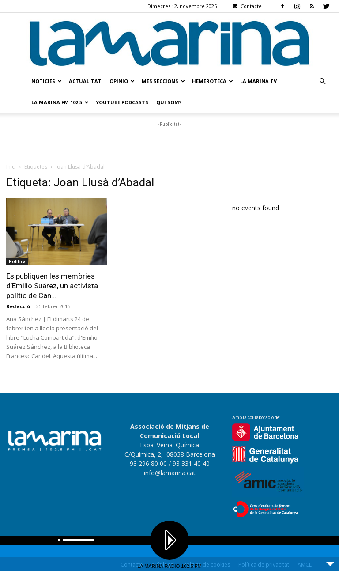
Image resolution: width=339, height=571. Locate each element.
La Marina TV (258, 81)
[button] (322, 81)
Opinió (122, 81)
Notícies (46, 81)
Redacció (18, 306)
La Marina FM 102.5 (60, 102)
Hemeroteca (212, 81)
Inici (11, 166)
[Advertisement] (169, 142)
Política (17, 261)
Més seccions (163, 81)
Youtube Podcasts (122, 102)
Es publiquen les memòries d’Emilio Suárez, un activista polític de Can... (52, 286)
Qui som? (168, 102)
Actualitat (85, 81)
